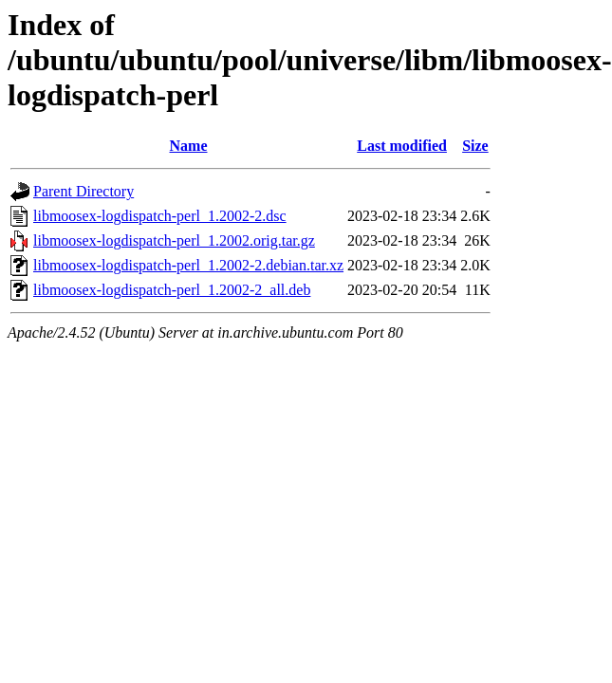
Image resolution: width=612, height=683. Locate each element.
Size (475, 146)
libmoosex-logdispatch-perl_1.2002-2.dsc (160, 216)
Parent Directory (83, 191)
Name (189, 146)
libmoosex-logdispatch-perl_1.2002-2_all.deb (171, 290)
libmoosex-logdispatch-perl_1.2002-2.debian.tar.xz (188, 265)
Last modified (402, 146)
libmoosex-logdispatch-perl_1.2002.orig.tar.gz (174, 240)
